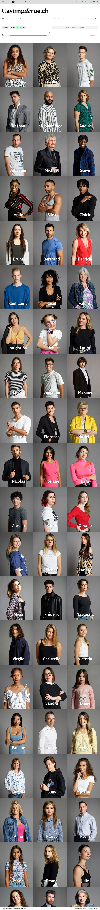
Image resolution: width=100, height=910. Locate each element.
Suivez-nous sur (8, 1)
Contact (19, 2)
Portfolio (28, 2)
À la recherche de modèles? (12, 19)
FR (94, 2)
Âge (3, 35)
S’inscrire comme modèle (87, 19)
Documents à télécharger (19, 908)
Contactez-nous (58, 19)
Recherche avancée (92, 35)
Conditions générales (7, 908)
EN (97, 2)
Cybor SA (96, 908)
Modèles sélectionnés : (83, 2)
